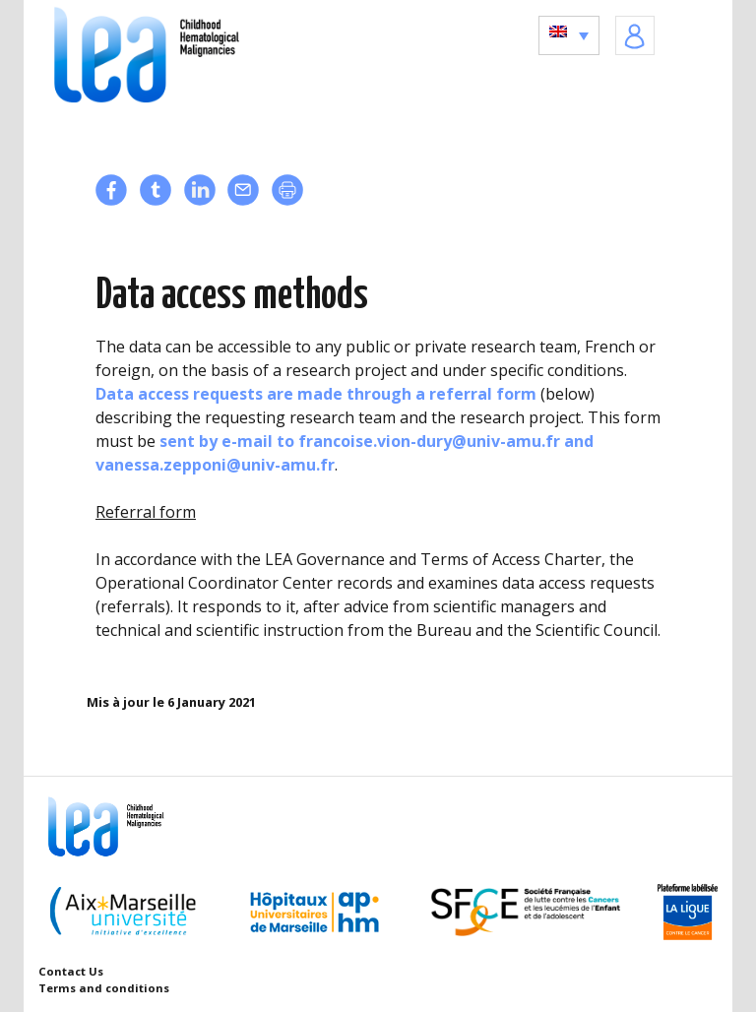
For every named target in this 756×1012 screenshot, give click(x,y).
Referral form (145, 512)
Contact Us (70, 971)
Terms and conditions (103, 987)
